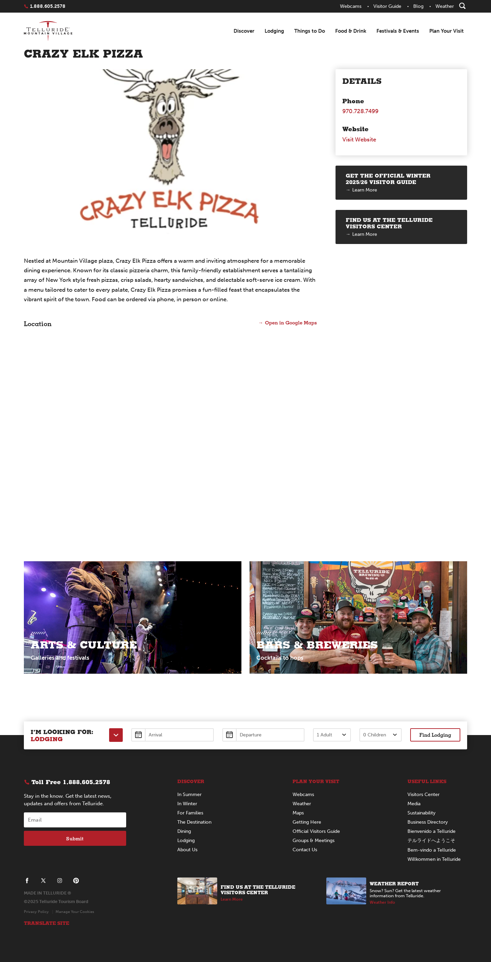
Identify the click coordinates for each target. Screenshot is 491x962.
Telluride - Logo (48, 31)
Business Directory (427, 822)
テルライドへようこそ (431, 840)
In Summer (189, 794)
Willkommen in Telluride (434, 859)
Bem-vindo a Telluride (431, 850)
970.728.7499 (360, 111)
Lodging (274, 31)
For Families (190, 813)
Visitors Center (423, 794)
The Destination (194, 822)
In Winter (187, 804)
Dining (184, 831)
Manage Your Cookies (75, 912)
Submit (75, 838)
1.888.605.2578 (47, 6)
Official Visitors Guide (316, 831)
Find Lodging (435, 735)
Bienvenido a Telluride (431, 831)
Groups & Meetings (313, 840)
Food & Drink (350, 31)
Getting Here (307, 822)
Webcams (303, 794)
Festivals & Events (397, 31)
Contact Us (305, 850)
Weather (302, 804)
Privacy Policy (36, 912)
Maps (298, 813)
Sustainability (421, 813)
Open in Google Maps (290, 322)
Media (413, 804)
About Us (187, 850)
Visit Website (359, 139)
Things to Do (309, 31)
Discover (244, 31)
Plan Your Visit (446, 31)
